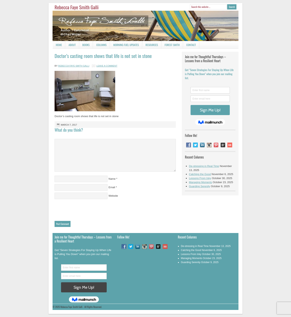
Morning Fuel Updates (124, 45)
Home (59, 45)
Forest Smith (172, 45)
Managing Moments (200, 182)
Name (112, 178)
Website (113, 195)
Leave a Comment (106, 66)
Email (112, 187)
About (72, 45)
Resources (152, 45)
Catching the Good (200, 174)
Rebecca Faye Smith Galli (77, 7)
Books (84, 45)
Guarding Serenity (199, 186)
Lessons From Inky (200, 178)
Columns (99, 45)
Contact (189, 45)
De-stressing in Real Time (204, 166)
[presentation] (85, 209)
